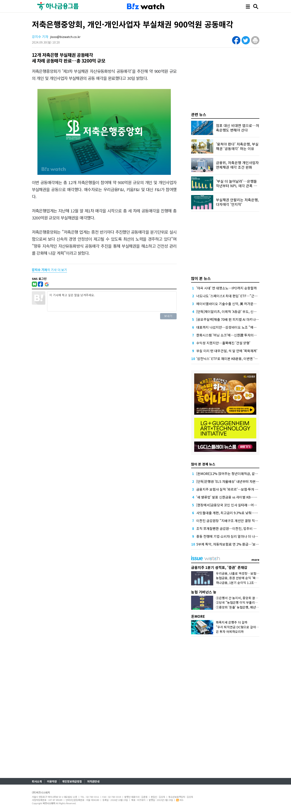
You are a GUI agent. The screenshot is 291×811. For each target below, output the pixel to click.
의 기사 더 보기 (49, 270)
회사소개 (37, 781)
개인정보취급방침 (72, 781)
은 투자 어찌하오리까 (230, 631)
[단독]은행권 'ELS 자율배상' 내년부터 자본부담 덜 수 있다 (236, 481)
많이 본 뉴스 (201, 278)
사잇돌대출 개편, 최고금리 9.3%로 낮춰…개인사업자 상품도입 (240, 512)
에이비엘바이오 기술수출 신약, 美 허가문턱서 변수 (231, 303)
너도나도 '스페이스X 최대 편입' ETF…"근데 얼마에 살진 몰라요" (241, 295)
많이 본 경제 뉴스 (203, 464)
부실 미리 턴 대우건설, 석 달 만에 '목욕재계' (226, 350)
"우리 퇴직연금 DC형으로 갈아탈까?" (240, 627)
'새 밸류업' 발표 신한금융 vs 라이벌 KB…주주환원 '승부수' (237, 497)
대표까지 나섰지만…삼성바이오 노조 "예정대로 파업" (233, 327)
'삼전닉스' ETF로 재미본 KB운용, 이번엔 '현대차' (230, 358)
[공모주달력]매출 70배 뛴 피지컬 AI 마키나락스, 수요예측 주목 (239, 319)
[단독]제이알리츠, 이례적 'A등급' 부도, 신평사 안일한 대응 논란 (240, 311)
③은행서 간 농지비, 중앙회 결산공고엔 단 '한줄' (247, 598)
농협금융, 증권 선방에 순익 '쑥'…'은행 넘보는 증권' (249, 578)
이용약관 (52, 781)
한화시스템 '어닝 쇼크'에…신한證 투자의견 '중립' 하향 (234, 335)
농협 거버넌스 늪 (203, 591)
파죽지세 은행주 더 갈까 (231, 622)
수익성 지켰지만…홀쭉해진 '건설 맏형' (223, 342)
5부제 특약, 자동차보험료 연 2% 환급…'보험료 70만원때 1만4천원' (243, 544)
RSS (179, 800)
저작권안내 (93, 781)
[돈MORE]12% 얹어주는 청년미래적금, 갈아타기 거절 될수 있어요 (242, 473)
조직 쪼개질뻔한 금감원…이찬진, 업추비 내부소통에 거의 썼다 (239, 528)
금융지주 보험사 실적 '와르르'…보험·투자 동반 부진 (232, 489)
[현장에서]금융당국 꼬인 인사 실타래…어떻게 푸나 (231, 504)
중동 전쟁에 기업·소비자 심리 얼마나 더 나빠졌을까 (231, 536)
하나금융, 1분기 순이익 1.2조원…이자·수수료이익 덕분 (252, 582)
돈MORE (198, 616)
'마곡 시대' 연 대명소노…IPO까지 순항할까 (226, 287)
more (255, 560)
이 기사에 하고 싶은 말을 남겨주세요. (111, 301)
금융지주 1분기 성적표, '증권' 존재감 (219, 567)
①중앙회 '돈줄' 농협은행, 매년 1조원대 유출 (245, 607)
